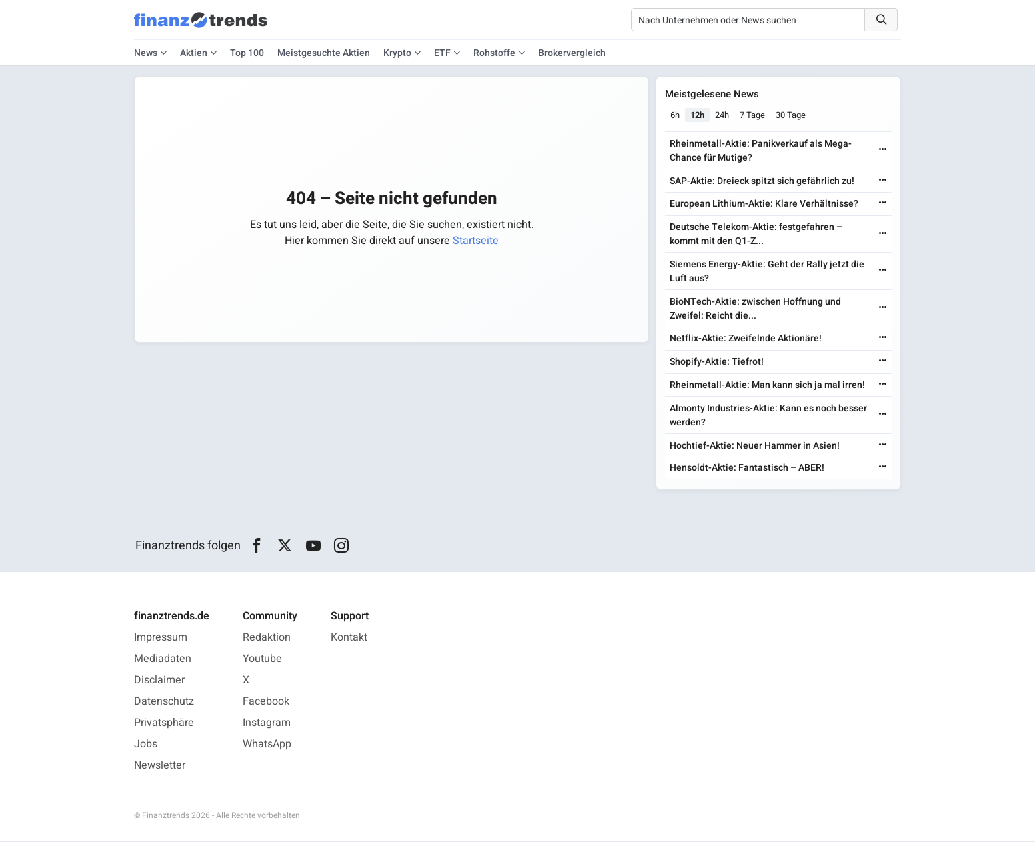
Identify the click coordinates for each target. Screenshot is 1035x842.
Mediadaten (162, 659)
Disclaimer (159, 681)
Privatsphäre (164, 723)
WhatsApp (267, 745)
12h (699, 115)
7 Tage (754, 115)
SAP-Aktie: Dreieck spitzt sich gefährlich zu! (763, 181)
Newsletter (159, 766)
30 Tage (793, 115)
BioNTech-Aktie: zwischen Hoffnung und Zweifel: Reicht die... (756, 309)
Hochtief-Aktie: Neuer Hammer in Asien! (756, 446)
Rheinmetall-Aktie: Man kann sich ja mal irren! (768, 386)
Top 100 (247, 53)
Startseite (476, 241)
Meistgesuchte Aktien (323, 53)
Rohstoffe (494, 53)
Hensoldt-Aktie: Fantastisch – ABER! (748, 468)
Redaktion (267, 638)
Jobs (145, 745)
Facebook (266, 702)
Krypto (397, 53)
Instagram (267, 723)
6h (677, 115)
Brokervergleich (572, 53)
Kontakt (349, 638)
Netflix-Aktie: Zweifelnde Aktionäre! (747, 339)
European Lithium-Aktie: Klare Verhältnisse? (765, 204)
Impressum (160, 638)
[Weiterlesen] (882, 151)
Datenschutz (164, 702)
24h (724, 115)
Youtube (262, 659)
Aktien (193, 53)
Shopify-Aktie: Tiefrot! (718, 362)
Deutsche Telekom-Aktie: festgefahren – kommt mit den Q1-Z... (757, 235)
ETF (442, 53)
